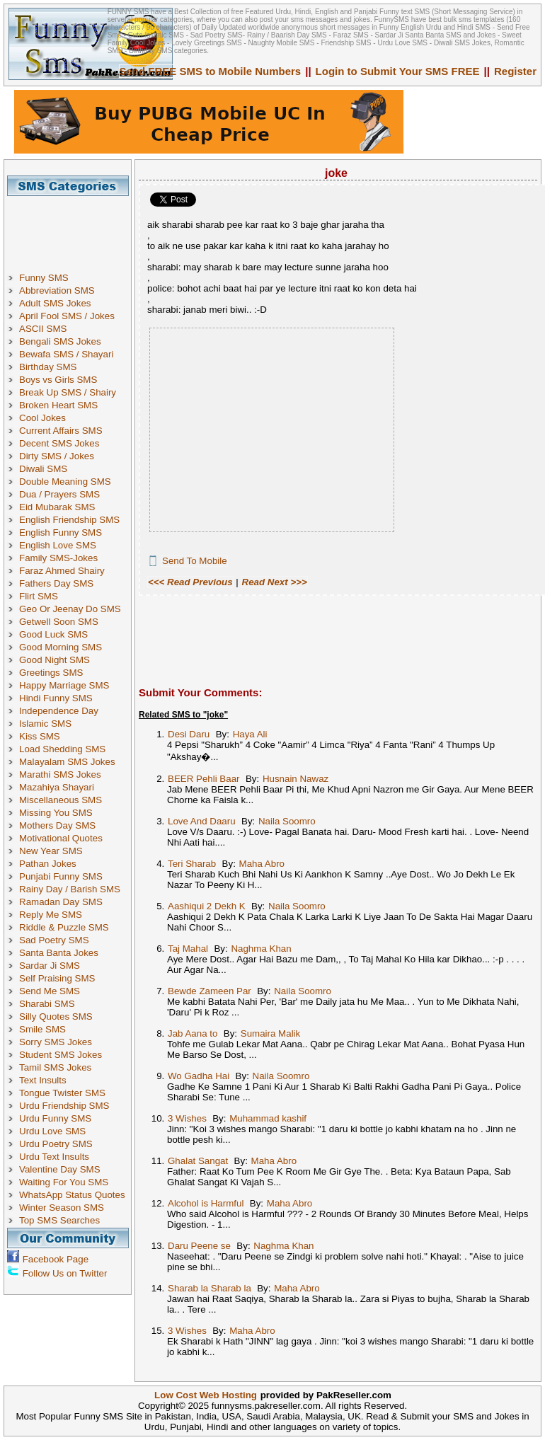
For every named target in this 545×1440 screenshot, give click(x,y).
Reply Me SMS (50, 914)
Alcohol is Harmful (205, 1203)
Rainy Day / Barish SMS (69, 889)
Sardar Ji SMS (49, 965)
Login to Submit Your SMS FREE (398, 71)
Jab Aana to (192, 1033)
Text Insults (43, 1080)
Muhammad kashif (267, 1118)
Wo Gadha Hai (198, 1076)
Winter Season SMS (61, 1207)
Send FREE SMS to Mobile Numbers (211, 71)
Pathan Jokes (47, 863)
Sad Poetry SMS (54, 940)
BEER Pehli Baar (204, 778)
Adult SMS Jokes (55, 303)
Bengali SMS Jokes (60, 341)
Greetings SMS (51, 672)
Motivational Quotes (61, 838)
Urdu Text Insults (54, 1156)
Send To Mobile (194, 560)
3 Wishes (187, 1118)
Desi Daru (189, 734)
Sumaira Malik (270, 1033)
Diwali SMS (43, 468)
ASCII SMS (43, 328)
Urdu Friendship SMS (64, 1105)
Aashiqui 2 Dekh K (207, 906)
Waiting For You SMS (63, 1182)
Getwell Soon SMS (58, 621)
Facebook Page (55, 1259)
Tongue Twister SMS (62, 1093)
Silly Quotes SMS (56, 1016)
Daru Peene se (199, 1245)
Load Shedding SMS (62, 749)
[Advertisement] (73, 228)
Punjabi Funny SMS (61, 876)
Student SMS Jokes (60, 1054)
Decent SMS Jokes (59, 443)
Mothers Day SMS (57, 825)
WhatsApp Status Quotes (72, 1195)
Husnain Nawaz (295, 778)
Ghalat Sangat (198, 1161)
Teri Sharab (192, 863)
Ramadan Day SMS (61, 902)
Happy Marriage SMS (64, 685)
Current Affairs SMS (61, 430)
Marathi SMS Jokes (60, 774)
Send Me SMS (49, 991)
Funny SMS (44, 277)
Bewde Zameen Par (209, 991)
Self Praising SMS (57, 978)
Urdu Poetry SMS (56, 1144)
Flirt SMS (38, 596)
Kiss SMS (39, 736)
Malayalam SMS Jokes (67, 761)
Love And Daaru (202, 821)
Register (515, 71)
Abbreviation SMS (57, 290)
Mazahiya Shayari (56, 787)
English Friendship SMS (69, 519)
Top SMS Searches (59, 1220)
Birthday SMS (47, 367)
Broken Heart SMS (58, 405)
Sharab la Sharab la (209, 1288)
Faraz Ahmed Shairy (62, 570)
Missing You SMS (56, 812)
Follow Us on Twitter (65, 1273)
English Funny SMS (60, 532)
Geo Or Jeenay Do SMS (70, 609)
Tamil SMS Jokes (55, 1067)
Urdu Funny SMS (55, 1118)
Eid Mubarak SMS (57, 507)
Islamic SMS (45, 723)
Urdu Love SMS (52, 1131)
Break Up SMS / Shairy (67, 392)
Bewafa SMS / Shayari (66, 354)
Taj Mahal (188, 948)
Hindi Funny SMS (56, 698)
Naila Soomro (287, 821)
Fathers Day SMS (56, 583)
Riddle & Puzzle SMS (64, 927)
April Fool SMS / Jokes (67, 316)
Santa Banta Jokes (58, 952)
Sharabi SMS (47, 1003)
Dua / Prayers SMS (59, 494)
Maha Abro (262, 863)
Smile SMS (42, 1029)
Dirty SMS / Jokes (56, 456)
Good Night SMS (54, 660)
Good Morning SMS (60, 647)
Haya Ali (250, 734)
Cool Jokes (42, 418)
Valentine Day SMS (60, 1169)
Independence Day (58, 710)
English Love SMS (57, 545)
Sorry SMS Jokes (55, 1042)
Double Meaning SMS (65, 481)
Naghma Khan (261, 948)
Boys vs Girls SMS (58, 379)
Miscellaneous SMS (60, 800)
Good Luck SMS (53, 634)
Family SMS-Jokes (58, 558)
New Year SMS (51, 851)
